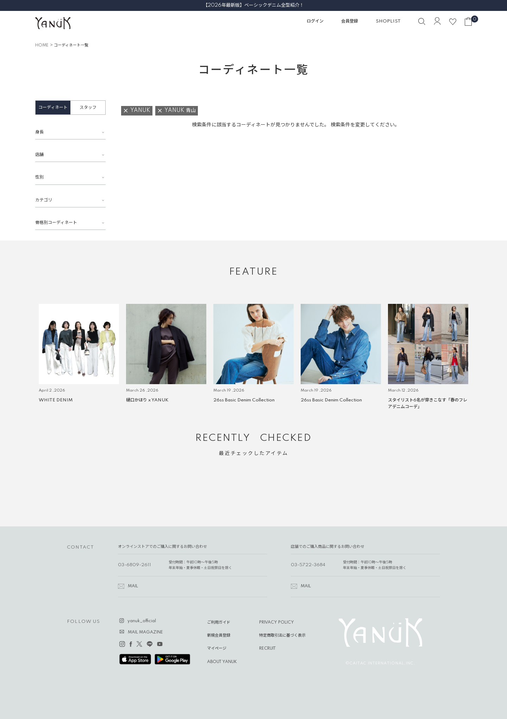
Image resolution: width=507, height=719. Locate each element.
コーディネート (53, 107)
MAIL (133, 586)
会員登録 (349, 21)
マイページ (216, 648)
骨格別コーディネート (56, 222)
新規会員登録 (218, 635)
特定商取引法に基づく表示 (282, 635)
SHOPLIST (388, 21)
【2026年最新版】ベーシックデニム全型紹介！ (253, 5)
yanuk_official (141, 621)
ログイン (315, 21)
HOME (42, 45)
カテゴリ (43, 200)
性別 (39, 177)
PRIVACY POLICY (276, 622)
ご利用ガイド (218, 622)
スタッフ (88, 107)
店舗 (39, 154)
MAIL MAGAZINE (145, 632)
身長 (39, 132)
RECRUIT (267, 648)
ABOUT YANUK (222, 662)
